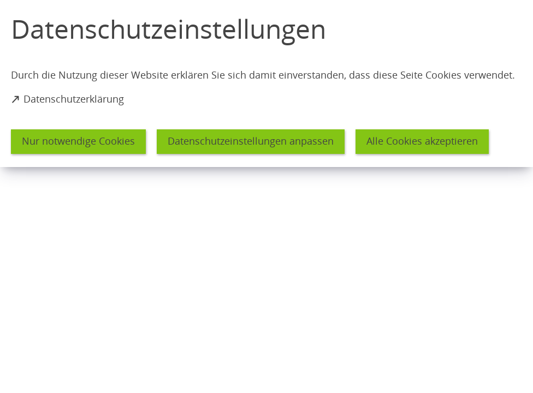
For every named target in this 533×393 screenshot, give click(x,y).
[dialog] (266, 83)
